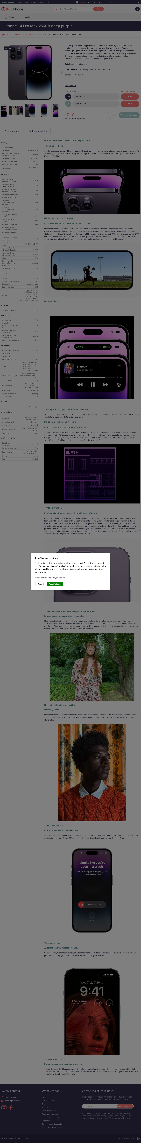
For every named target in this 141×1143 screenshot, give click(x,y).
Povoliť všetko (55, 584)
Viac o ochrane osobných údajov (50, 577)
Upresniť (40, 584)
